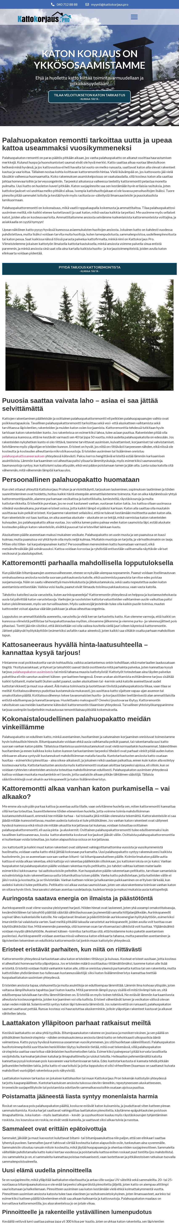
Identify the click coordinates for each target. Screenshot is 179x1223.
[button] (134, 16)
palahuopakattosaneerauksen (23, 456)
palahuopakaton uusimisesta (33, 672)
